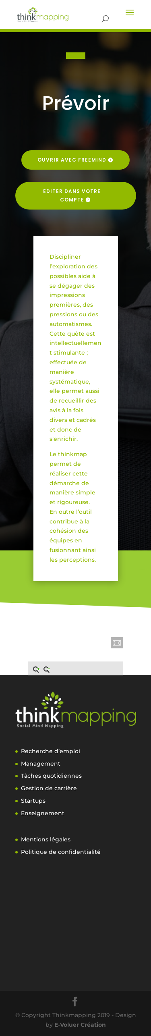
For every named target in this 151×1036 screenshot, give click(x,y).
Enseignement (42, 813)
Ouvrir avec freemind (71, 159)
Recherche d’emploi (50, 751)
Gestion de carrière (49, 788)
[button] (117, 642)
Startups (33, 800)
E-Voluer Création (80, 1024)
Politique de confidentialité (61, 851)
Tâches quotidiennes (51, 775)
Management (40, 763)
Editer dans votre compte (72, 195)
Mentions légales (45, 839)
